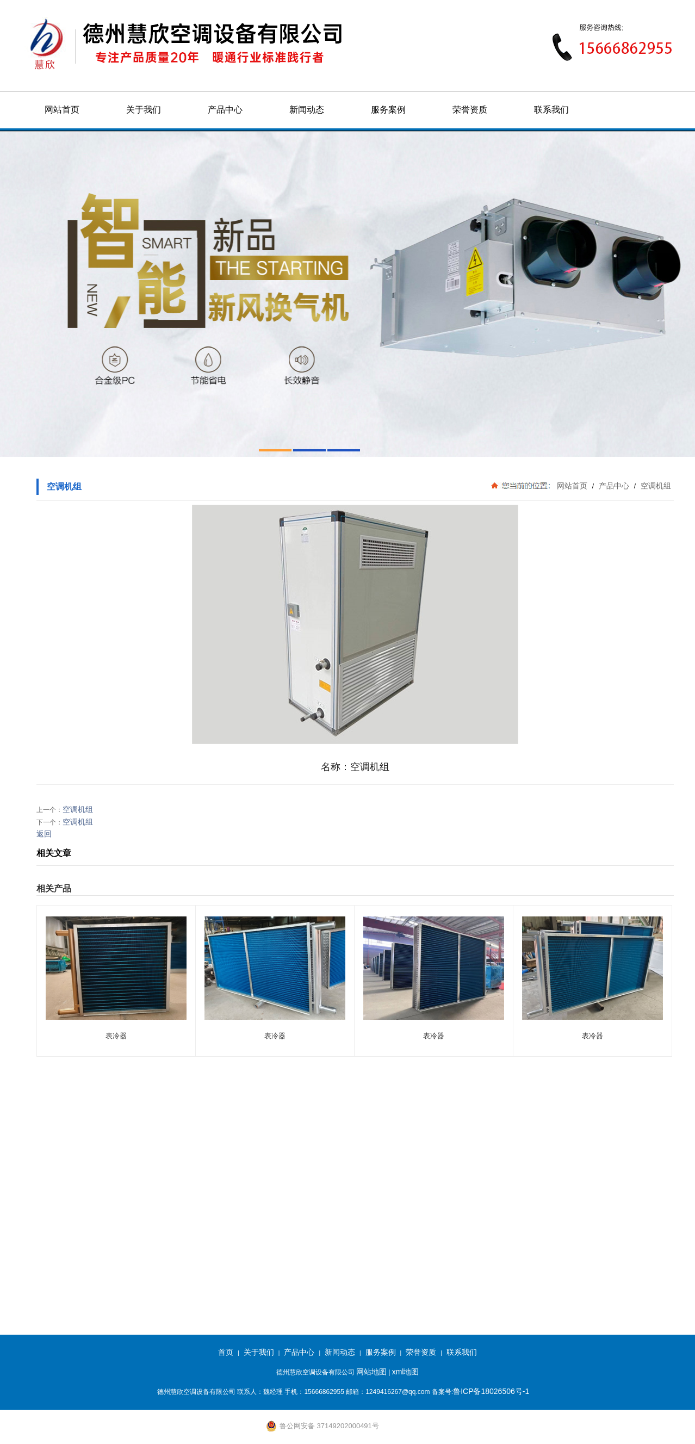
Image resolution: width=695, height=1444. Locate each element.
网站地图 (371, 1371)
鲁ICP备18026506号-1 (491, 1391)
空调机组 (654, 485)
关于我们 (143, 109)
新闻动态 (306, 109)
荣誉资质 (469, 109)
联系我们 (551, 109)
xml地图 (405, 1371)
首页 (225, 1352)
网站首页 (62, 109)
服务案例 (388, 109)
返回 (44, 833)
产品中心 (225, 109)
